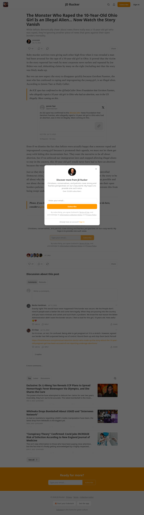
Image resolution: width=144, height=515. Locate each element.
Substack (60, 509)
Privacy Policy (91, 215)
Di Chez (35, 330)
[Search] (108, 4)
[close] (96, 169)
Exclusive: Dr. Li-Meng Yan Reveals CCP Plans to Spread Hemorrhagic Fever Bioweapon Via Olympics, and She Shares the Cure (58, 389)
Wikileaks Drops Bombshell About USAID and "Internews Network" (60, 413)
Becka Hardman (39, 305)
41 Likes (48, 255)
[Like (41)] (31, 48)
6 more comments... (35, 365)
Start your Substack (64, 503)
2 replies (38, 354)
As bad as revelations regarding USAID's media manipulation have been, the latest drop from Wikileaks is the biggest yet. (60, 419)
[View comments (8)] (40, 48)
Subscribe (123, 4)
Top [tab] (29, 378)
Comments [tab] (32, 282)
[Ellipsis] (116, 305)
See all (33, 459)
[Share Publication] (113, 4)
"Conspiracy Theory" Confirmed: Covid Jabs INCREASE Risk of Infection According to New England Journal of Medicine (58, 437)
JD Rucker (36, 40)
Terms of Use (84, 212)
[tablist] (37, 282)
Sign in (136, 4)
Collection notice (86, 497)
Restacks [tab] (42, 282)
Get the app (84, 503)
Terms (75, 497)
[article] (72, 395)
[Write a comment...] (74, 295)
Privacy (69, 497)
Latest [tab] (35, 378)
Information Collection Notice (71, 215)
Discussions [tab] (45, 378)
